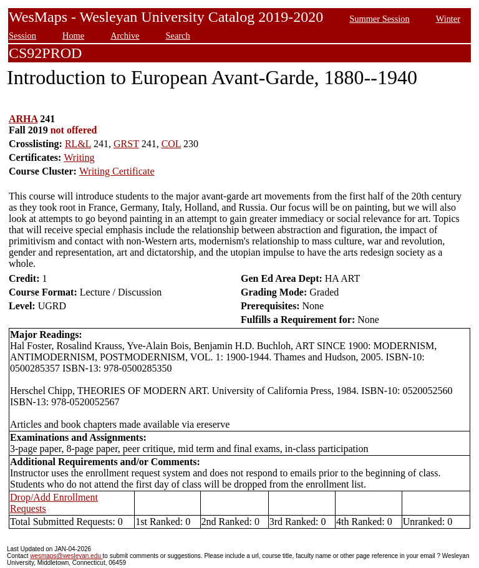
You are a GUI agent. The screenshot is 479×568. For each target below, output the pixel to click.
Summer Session (379, 19)
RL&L (78, 143)
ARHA (23, 118)
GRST (126, 143)
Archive (124, 36)
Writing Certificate (117, 171)
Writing (79, 157)
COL (171, 143)
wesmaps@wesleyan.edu (66, 555)
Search (178, 36)
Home (73, 36)
